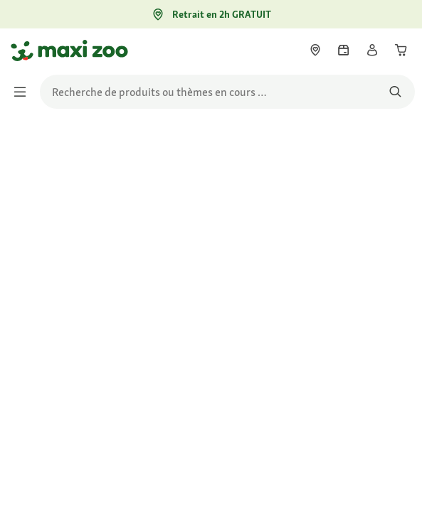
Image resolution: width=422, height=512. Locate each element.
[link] (315, 49)
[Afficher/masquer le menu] (24, 92)
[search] (227, 92)
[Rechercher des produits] (395, 92)
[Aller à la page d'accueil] (23, 50)
